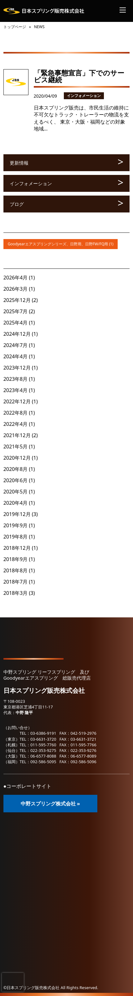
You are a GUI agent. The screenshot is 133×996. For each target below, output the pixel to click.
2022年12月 (17, 401)
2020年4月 (15, 502)
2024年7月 (15, 345)
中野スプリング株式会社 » (50, 803)
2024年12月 (17, 333)
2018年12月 (17, 547)
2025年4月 (15, 322)
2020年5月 (15, 491)
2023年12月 (17, 367)
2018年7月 (15, 581)
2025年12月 (17, 300)
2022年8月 (15, 412)
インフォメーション (84, 95)
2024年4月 (15, 356)
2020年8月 (15, 469)
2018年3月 (15, 593)
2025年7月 (15, 311)
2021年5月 (15, 446)
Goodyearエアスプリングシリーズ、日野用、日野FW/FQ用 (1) (61, 244)
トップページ (14, 26)
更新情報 (19, 163)
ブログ (17, 204)
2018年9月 (15, 559)
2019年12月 (17, 514)
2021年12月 (17, 435)
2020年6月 (15, 480)
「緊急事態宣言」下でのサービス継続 (79, 76)
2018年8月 (15, 570)
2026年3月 (15, 288)
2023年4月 (15, 390)
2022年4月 (15, 424)
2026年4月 (15, 277)
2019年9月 (15, 525)
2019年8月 (15, 536)
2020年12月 (17, 457)
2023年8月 (15, 378)
